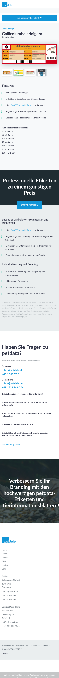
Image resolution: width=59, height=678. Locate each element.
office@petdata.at (12, 370)
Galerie (5, 557)
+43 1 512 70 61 (11, 374)
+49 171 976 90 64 (13, 387)
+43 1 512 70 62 (10, 599)
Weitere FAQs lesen (11, 444)
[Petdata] (7, 4)
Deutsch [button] (5, 653)
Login (4, 569)
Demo (4, 553)
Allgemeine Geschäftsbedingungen (15, 645)
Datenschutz (47, 645)
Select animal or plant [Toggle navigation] (28, 17)
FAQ (4, 561)
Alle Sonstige (8, 28)
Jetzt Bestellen (29, 205)
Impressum (35, 645)
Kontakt (5, 565)
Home (4, 550)
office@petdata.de (12, 383)
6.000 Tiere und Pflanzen (22, 105)
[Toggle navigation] (55, 4)
